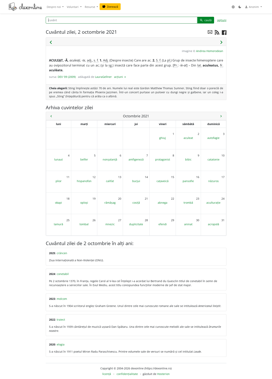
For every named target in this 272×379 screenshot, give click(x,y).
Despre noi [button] (54, 7)
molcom (62, 299)
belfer (84, 159)
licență (106, 374)
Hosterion (163, 374)
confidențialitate (127, 374)
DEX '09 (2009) (67, 77)
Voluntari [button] (73, 7)
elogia (60, 344)
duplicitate (136, 224)
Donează (110, 6)
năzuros (213, 181)
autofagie (213, 138)
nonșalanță (110, 159)
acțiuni (119, 77)
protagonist (162, 159)
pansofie (188, 181)
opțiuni (221, 20)
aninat (188, 224)
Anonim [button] (252, 7)
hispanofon (84, 181)
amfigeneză (136, 159)
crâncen (62, 253)
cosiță (136, 202)
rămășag (110, 202)
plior (59, 181)
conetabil (63, 274)
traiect (61, 319)
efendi (162, 224)
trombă (188, 202)
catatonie (213, 159)
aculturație (213, 202)
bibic (188, 159)
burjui (136, 181)
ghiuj (162, 138)
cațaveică (163, 181)
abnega (162, 202)
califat (110, 181)
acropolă (213, 224)
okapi (58, 202)
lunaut (58, 159)
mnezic (110, 224)
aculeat (188, 138)
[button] (233, 6)
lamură (58, 224)
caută (206, 20)
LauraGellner (103, 77)
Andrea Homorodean (209, 51)
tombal (84, 224)
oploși (84, 202)
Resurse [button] (90, 7)
